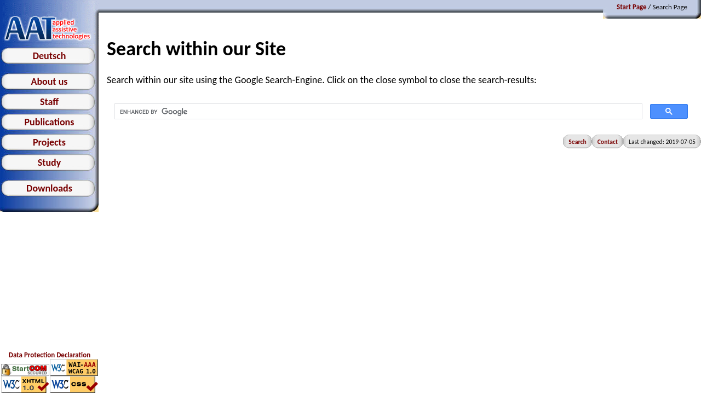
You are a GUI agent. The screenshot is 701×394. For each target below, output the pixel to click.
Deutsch (49, 56)
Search (577, 142)
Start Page (632, 7)
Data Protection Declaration (49, 355)
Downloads (49, 188)
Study (49, 163)
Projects (49, 142)
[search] (377, 112)
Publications (49, 122)
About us (49, 82)
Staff (49, 102)
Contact (607, 142)
